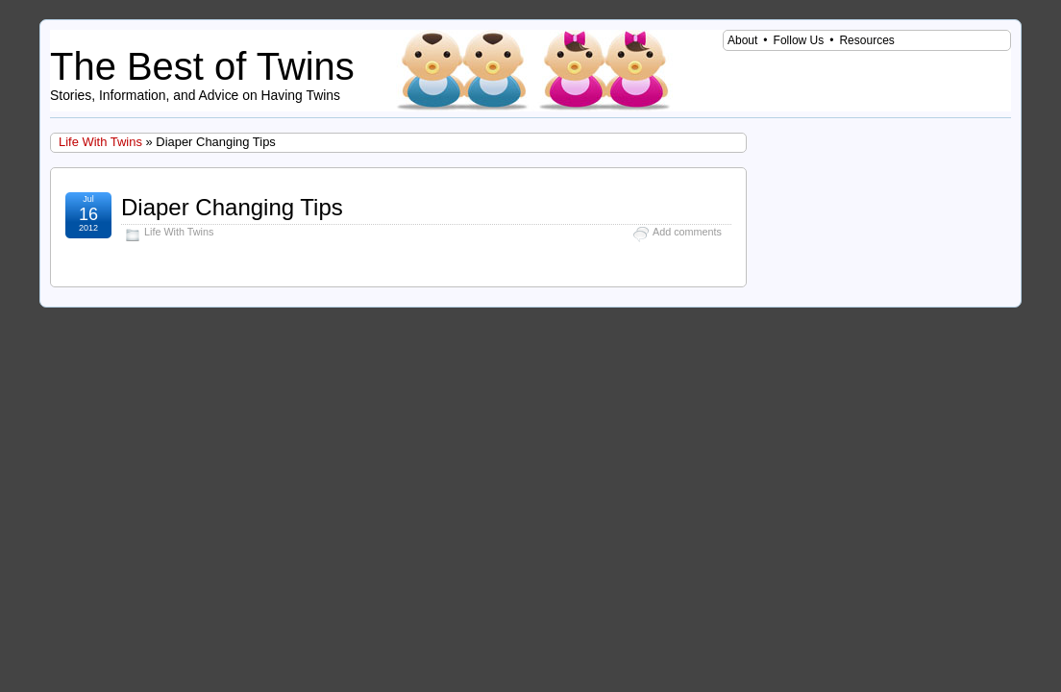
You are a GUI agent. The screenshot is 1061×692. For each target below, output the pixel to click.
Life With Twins (100, 142)
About (742, 40)
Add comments (687, 231)
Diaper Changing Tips (232, 207)
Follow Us (799, 40)
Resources (866, 40)
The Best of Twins (202, 66)
